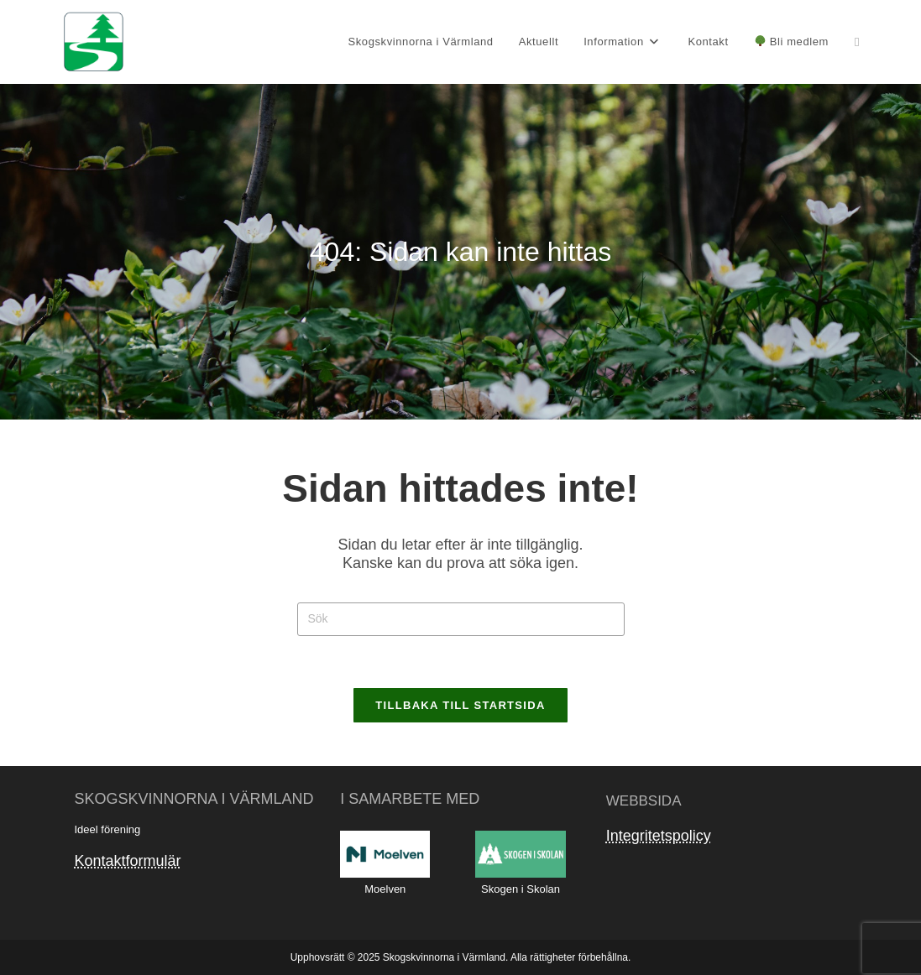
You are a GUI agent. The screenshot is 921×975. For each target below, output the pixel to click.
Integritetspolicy (658, 835)
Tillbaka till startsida (460, 705)
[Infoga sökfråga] (461, 619)
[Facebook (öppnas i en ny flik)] (857, 42)
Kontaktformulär (128, 860)
